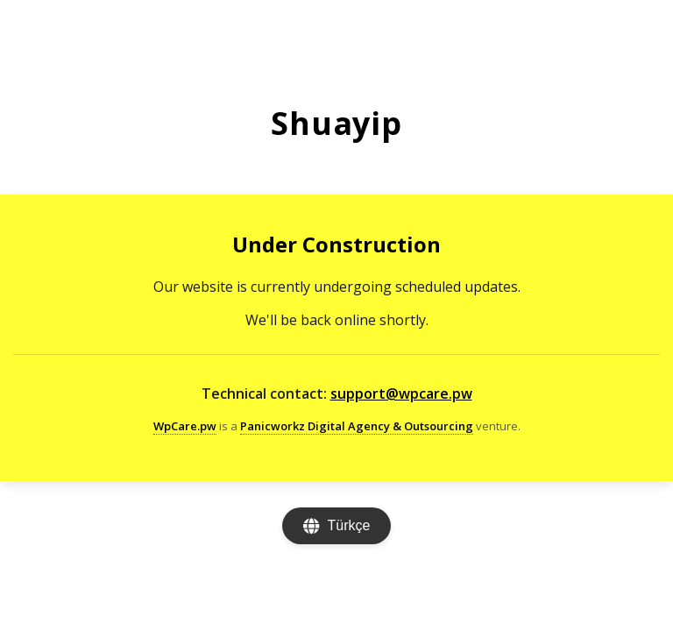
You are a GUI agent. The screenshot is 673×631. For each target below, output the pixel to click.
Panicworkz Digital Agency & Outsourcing (356, 426)
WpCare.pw (184, 426)
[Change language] (337, 525)
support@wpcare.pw (401, 393)
